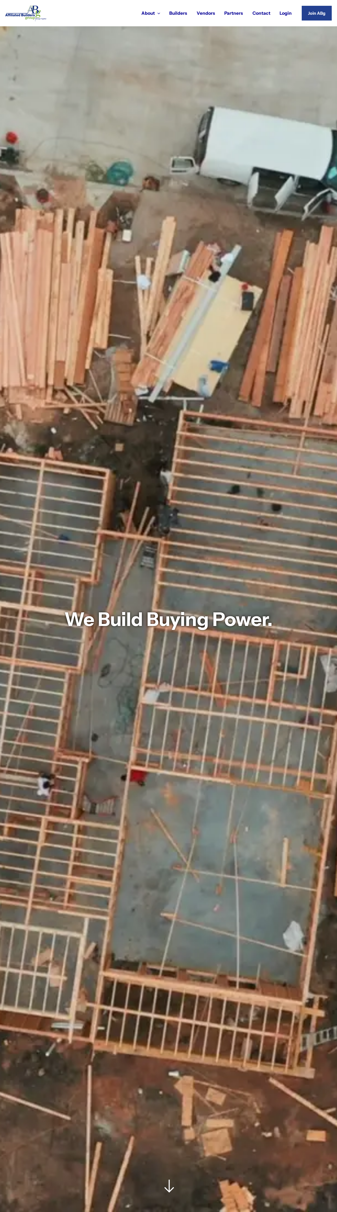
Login (286, 13)
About (152, 13)
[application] (159, 13)
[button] (317, 13)
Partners (234, 13)
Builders (180, 13)
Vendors (207, 13)
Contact (262, 13)
